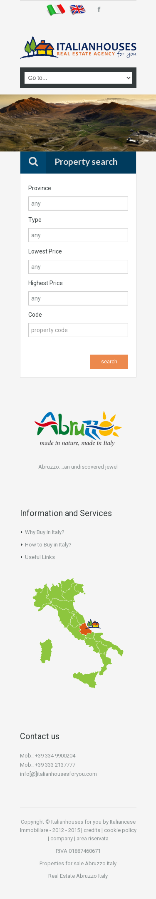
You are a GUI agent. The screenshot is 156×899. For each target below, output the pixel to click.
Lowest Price (45, 251)
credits (92, 830)
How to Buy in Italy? (48, 544)
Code (35, 314)
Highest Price (45, 283)
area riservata (93, 838)
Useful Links (40, 557)
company (61, 838)
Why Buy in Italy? (44, 532)
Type (35, 219)
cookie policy (120, 830)
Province (39, 188)
